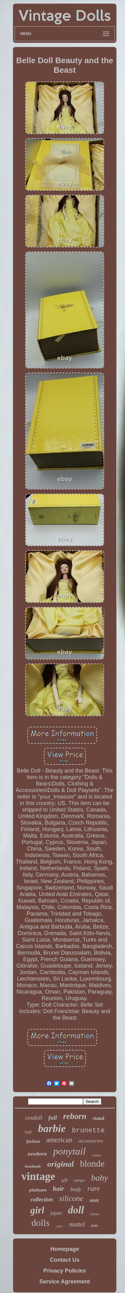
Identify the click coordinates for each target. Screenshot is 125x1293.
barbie (52, 1128)
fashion (33, 1141)
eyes (94, 1225)
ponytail (69, 1151)
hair (58, 1188)
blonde (92, 1164)
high (28, 1132)
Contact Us (64, 1260)
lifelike (94, 1214)
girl (37, 1210)
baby (99, 1177)
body (75, 1189)
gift (65, 1180)
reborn (74, 1116)
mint (94, 1200)
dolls (40, 1222)
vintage (38, 1176)
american (59, 1140)
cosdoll (33, 1117)
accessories (91, 1141)
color (59, 1226)
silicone (71, 1198)
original (60, 1164)
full (53, 1117)
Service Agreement (64, 1281)
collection (41, 1199)
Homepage (64, 1249)
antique (79, 1180)
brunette (88, 1130)
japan (56, 1213)
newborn (37, 1154)
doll (76, 1210)
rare (93, 1188)
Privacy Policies (64, 1271)
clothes (97, 1155)
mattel (77, 1224)
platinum (38, 1189)
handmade (33, 1166)
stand (98, 1118)
